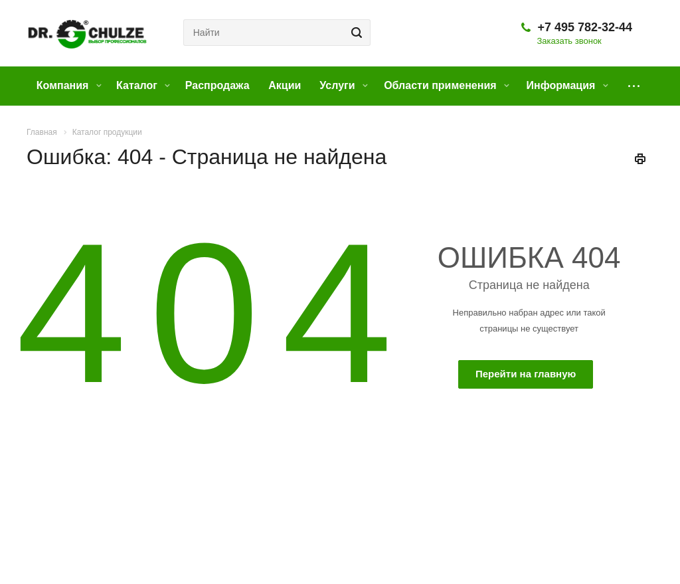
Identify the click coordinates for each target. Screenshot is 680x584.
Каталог (143, 85)
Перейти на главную (525, 373)
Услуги (343, 85)
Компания (69, 85)
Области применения (446, 85)
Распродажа (217, 85)
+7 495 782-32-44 (584, 27)
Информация (567, 85)
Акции (284, 85)
